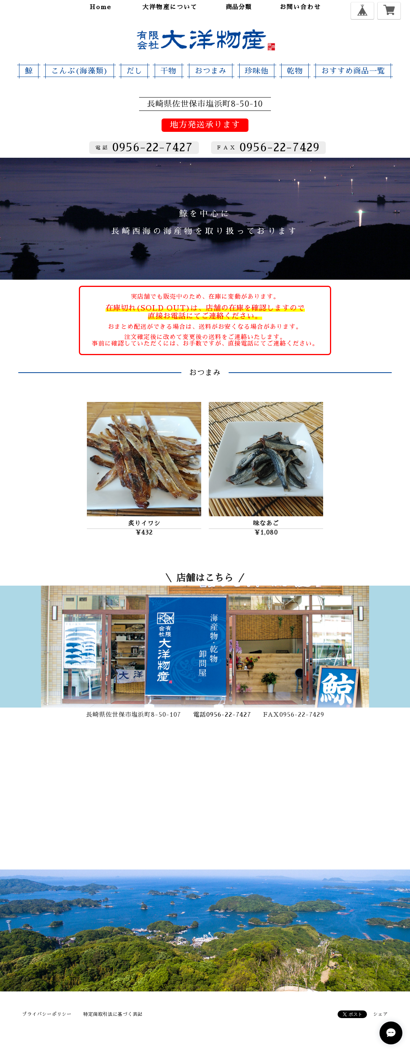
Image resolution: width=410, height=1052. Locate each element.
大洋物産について (170, 7)
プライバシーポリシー (47, 1014)
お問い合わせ (300, 7)
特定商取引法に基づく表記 (113, 1014)
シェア (380, 1014)
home (100, 7)
